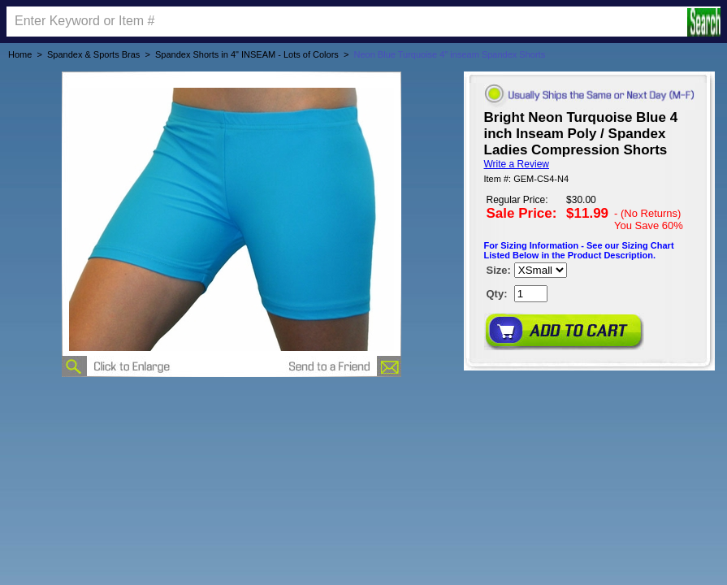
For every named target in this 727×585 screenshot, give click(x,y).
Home (20, 54)
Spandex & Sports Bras (93, 54)
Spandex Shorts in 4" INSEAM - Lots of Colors (247, 54)
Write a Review (516, 164)
